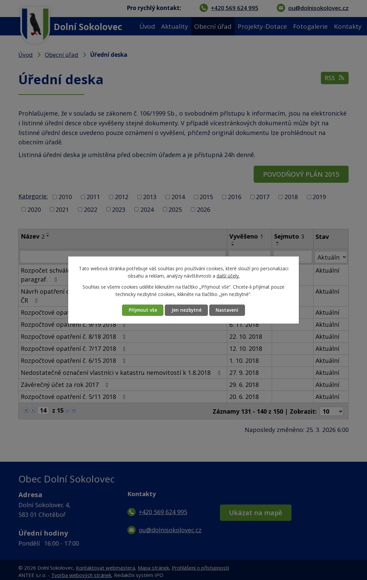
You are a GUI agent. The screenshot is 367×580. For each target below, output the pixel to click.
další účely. (228, 276)
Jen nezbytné (186, 310)
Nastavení (229, 310)
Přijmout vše (140, 310)
